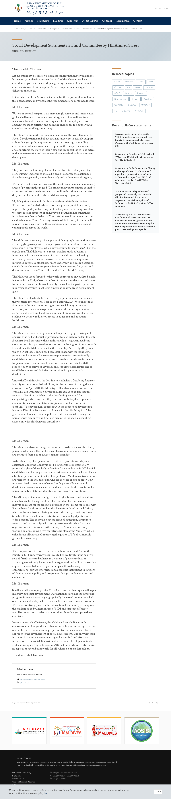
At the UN (72, 21)
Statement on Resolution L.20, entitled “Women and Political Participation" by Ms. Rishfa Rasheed (134, 157)
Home (17, 21)
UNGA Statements (84, 28)
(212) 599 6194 (59, 775)
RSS (166, 8)
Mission (29, 21)
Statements (43, 21)
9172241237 (25, 682)
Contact (137, 21)
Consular (107, 21)
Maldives (58, 21)
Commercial (122, 21)
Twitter (158, 8)
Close (158, 791)
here (46, 793)
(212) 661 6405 (59, 778)
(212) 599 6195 (73, 775)
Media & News (90, 21)
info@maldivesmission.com (32, 679)
